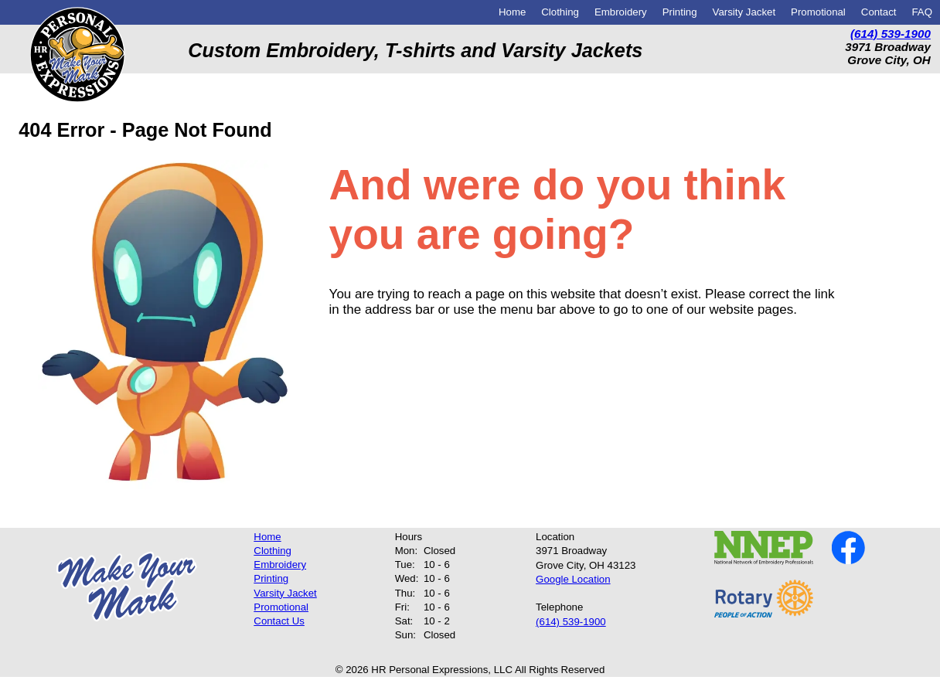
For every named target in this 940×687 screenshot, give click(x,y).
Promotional (818, 12)
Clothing (560, 12)
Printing (679, 12)
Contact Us (279, 621)
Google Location (573, 579)
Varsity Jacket (744, 12)
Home (512, 12)
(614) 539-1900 (890, 33)
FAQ (921, 12)
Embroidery (620, 12)
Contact (879, 12)
